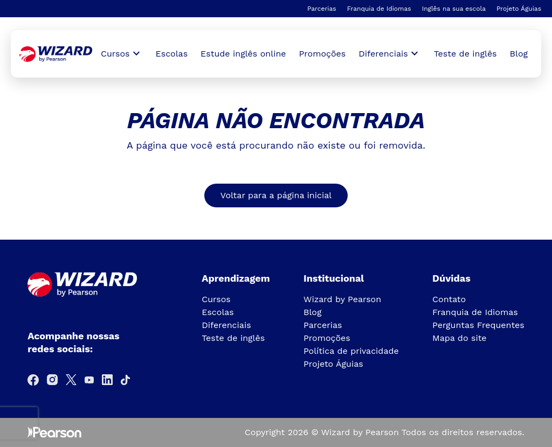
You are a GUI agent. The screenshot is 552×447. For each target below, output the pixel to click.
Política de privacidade (351, 351)
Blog (519, 53)
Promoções (322, 53)
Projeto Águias (518, 8)
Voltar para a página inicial (276, 195)
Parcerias (321, 8)
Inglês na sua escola (454, 8)
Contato (449, 299)
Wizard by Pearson (342, 299)
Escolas (172, 53)
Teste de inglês (465, 53)
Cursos (216, 299)
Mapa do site (459, 338)
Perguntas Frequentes (478, 325)
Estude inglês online (243, 53)
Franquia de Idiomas (379, 8)
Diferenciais (226, 325)
